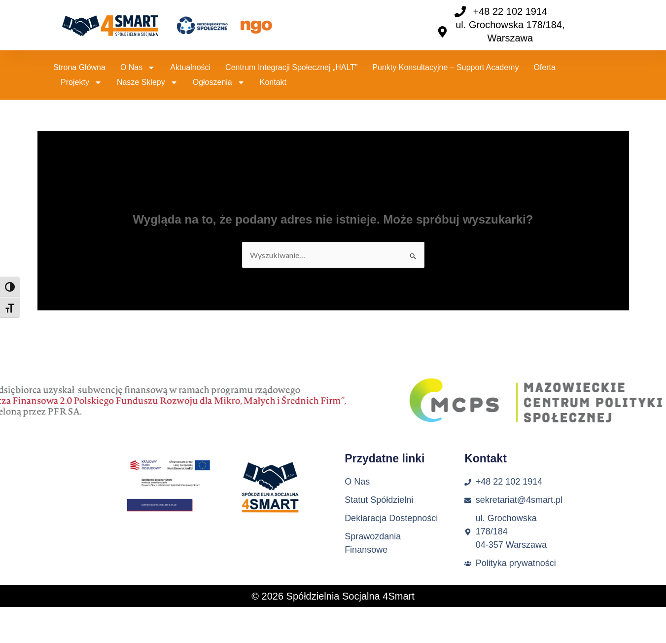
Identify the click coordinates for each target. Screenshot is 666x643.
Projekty (81, 82)
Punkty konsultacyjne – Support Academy (445, 67)
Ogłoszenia (219, 82)
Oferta (544, 67)
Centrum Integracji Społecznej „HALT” (291, 67)
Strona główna (79, 67)
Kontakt (273, 82)
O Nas (137, 67)
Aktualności (190, 67)
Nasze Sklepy (147, 82)
